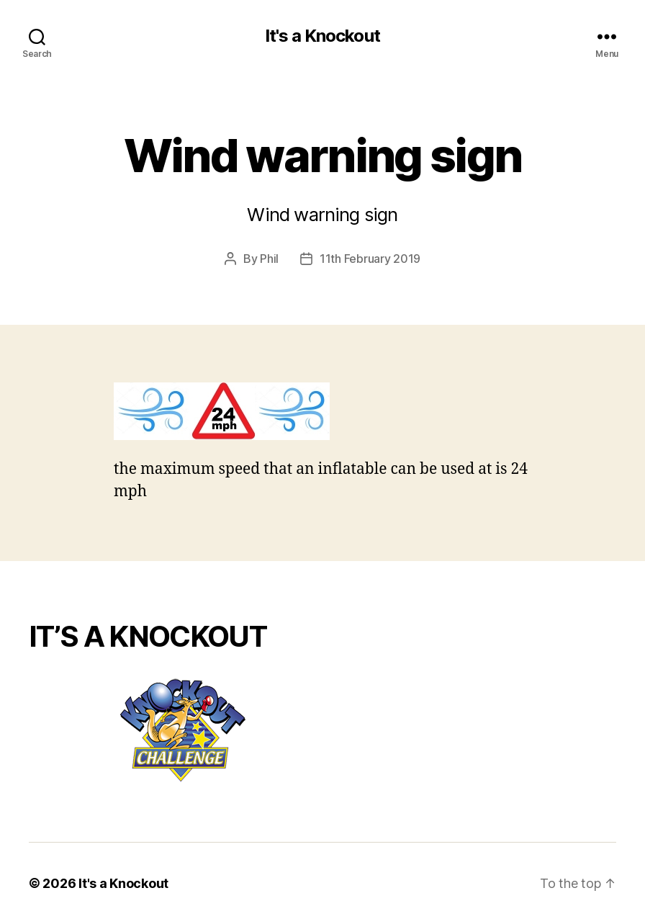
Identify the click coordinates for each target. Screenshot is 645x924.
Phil (269, 258)
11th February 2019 (370, 258)
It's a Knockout (322, 36)
